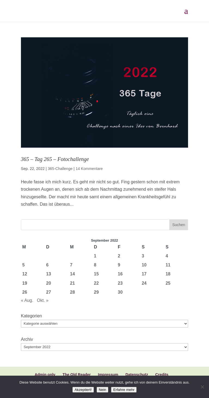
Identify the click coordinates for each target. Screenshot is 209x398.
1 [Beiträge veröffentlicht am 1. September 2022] (95, 256)
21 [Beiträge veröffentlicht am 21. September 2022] (72, 283)
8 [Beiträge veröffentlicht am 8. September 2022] (95, 265)
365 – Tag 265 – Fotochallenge (55, 159)
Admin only (45, 374)
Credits (161, 374)
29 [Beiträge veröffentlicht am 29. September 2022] (96, 292)
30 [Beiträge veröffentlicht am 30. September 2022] (120, 292)
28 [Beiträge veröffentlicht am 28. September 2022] (72, 292)
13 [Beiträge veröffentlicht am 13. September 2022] (48, 274)
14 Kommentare (89, 168)
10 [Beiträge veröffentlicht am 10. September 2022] (144, 265)
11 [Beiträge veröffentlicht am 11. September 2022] (167, 265)
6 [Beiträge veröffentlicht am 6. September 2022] (47, 265)
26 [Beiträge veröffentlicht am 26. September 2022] (24, 292)
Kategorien (31, 316)
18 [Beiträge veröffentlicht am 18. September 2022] (167, 274)
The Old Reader (77, 374)
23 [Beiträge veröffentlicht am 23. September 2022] (120, 283)
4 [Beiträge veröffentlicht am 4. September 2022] (166, 256)
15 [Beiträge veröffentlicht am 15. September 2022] (96, 274)
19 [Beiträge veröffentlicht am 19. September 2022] (24, 283)
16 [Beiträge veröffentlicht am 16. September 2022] (120, 274)
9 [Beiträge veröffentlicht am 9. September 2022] (119, 265)
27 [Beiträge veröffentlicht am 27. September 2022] (48, 292)
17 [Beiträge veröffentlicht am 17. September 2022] (144, 274)
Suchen (178, 225)
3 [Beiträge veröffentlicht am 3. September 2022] (143, 256)
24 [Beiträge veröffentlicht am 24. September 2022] (144, 283)
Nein (102, 390)
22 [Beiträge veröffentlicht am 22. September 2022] (96, 283)
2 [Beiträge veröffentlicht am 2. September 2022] (119, 256)
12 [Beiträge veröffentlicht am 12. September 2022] (24, 274)
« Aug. (27, 300)
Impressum (108, 374)
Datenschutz (136, 374)
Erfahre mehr (123, 390)
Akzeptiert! (83, 390)
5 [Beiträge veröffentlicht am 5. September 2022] (23, 265)
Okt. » (43, 300)
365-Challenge (60, 168)
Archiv (27, 339)
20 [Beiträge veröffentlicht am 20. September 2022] (48, 283)
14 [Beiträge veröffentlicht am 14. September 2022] (72, 274)
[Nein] (202, 387)
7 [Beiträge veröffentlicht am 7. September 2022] (71, 265)
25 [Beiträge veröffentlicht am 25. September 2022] (167, 283)
